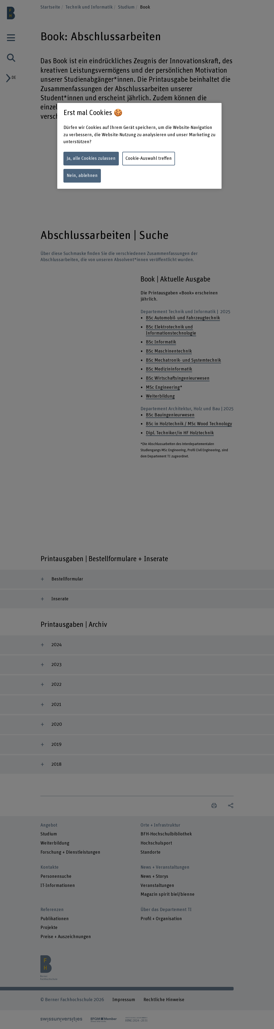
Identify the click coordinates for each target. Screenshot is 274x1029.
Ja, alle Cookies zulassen (91, 158)
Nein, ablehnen (82, 175)
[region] (139, 146)
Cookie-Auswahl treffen (148, 158)
